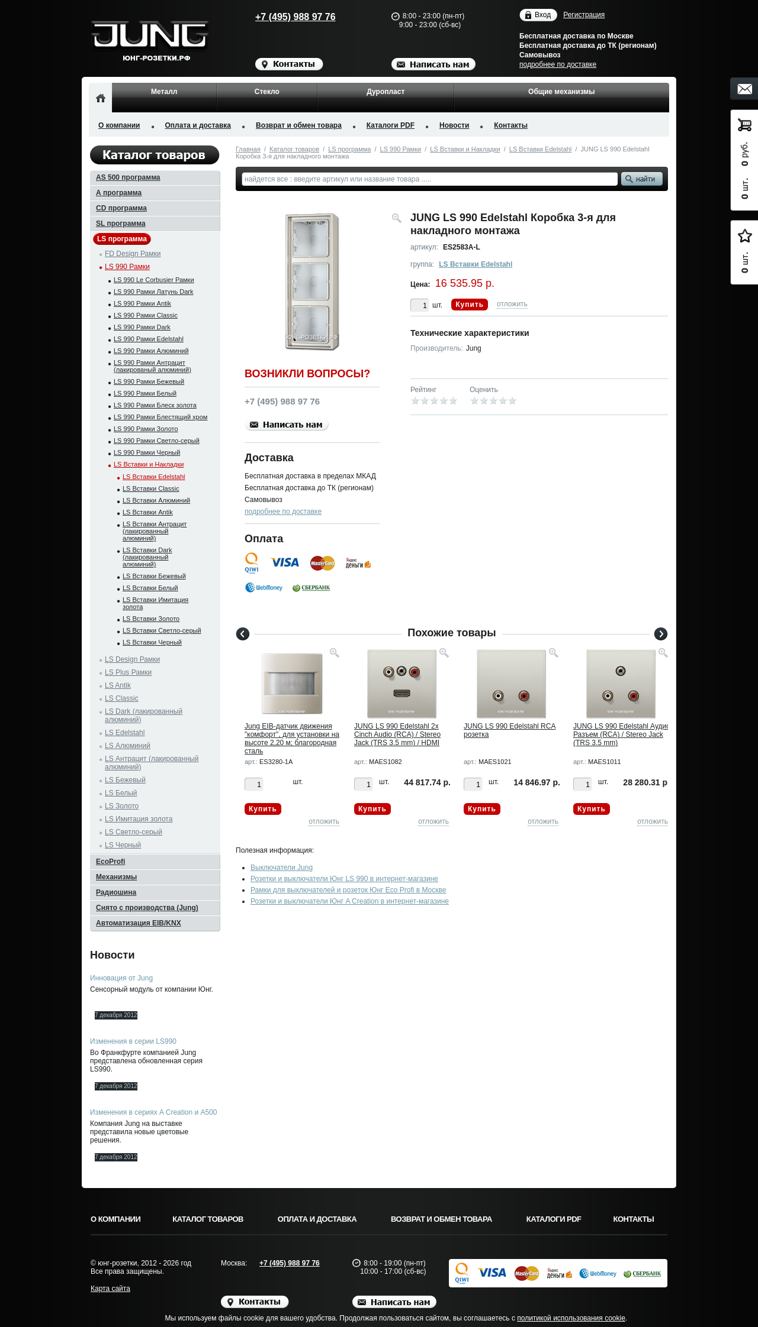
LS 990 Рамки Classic (146, 315)
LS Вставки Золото (151, 618)
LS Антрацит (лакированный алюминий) (151, 763)
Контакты (511, 125)
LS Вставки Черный (152, 642)
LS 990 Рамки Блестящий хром (160, 416)
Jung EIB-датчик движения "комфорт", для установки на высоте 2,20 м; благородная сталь (292, 738)
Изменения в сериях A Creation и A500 (153, 1112)
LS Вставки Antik (148, 512)
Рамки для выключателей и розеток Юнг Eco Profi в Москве (348, 890)
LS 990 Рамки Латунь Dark (153, 291)
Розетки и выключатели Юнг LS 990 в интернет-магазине (344, 879)
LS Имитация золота (138, 819)
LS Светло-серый (133, 832)
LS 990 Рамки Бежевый (149, 381)
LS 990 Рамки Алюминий (151, 350)
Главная (248, 149)
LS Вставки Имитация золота (155, 603)
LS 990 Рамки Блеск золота (155, 405)
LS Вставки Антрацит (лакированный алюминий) (155, 531)
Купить (469, 304)
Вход (543, 15)
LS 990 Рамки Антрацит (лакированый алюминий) (152, 366)
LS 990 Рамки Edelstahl (149, 338)
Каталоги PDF (391, 125)
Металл (164, 92)
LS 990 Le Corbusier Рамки (154, 279)
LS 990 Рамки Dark (142, 327)
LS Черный (123, 845)
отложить (512, 304)
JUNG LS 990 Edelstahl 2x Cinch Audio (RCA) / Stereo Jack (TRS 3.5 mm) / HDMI (397, 734)
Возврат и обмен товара (299, 125)
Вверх (713, 1289)
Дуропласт (385, 92)
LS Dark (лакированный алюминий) (143, 715)
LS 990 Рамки (401, 149)
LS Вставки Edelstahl (540, 149)
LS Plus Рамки (128, 672)
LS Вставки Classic (151, 488)
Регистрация (584, 15)
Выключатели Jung (281, 867)
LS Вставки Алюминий (156, 500)
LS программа (349, 149)
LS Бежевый (125, 780)
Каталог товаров (294, 149)
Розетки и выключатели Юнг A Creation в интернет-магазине (349, 901)
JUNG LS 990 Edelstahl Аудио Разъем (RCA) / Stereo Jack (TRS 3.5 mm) (621, 734)
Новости (454, 125)
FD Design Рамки (133, 254)
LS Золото (122, 806)
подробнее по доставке (557, 64)
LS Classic (122, 698)
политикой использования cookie (571, 1318)
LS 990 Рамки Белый (145, 393)
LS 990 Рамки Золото (146, 428)
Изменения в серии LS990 (133, 1041)
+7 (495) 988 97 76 (284, 17)
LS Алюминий (127, 746)
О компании (119, 125)
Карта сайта (110, 1288)
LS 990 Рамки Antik (142, 303)
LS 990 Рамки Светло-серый (157, 440)
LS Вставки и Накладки (465, 149)
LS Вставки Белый (150, 587)
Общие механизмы (561, 92)
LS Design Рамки (132, 659)
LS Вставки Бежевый (154, 576)
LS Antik (118, 685)
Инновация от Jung (121, 978)
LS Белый (121, 793)
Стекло (267, 92)
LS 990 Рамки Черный (147, 452)
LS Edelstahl (124, 733)
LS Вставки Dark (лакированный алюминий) (147, 557)
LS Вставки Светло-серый (162, 630)
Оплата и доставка (198, 125)
